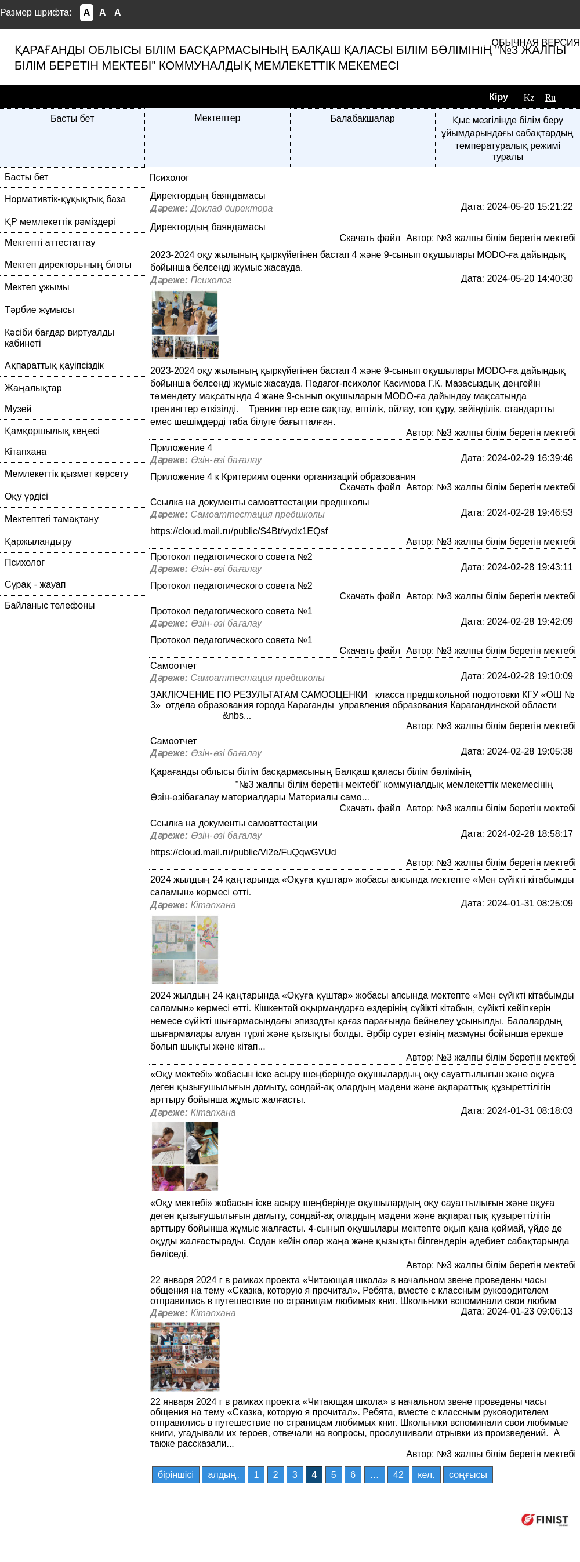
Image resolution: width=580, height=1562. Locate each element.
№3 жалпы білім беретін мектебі (506, 238)
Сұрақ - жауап (35, 584)
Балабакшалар (363, 118)
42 (398, 1475)
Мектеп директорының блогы (68, 265)
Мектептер (217, 118)
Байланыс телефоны (50, 605)
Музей (18, 409)
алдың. (224, 1475)
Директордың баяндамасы (207, 196)
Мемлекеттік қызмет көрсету (67, 474)
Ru (550, 98)
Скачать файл (369, 238)
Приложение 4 (181, 448)
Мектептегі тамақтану (52, 519)
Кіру (498, 97)
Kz (529, 98)
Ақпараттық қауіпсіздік (54, 365)
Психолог (25, 562)
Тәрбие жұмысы (39, 310)
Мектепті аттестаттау (50, 242)
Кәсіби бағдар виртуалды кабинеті (59, 337)
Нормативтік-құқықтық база (65, 199)
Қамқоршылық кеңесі (52, 431)
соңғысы (468, 1475)
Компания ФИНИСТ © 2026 (451, 1519)
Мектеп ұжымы (37, 287)
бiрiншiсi (176, 1475)
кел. (426, 1475)
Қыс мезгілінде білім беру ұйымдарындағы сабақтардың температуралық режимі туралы (507, 138)
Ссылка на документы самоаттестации (233, 823)
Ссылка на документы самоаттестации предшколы (259, 502)
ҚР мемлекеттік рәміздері (60, 222)
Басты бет (72, 118)
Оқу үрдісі (26, 496)
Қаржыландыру (38, 542)
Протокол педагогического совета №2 (231, 557)
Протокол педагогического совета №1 (231, 611)
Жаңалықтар (33, 388)
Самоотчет (173, 666)
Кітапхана (25, 452)
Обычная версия (536, 43)
